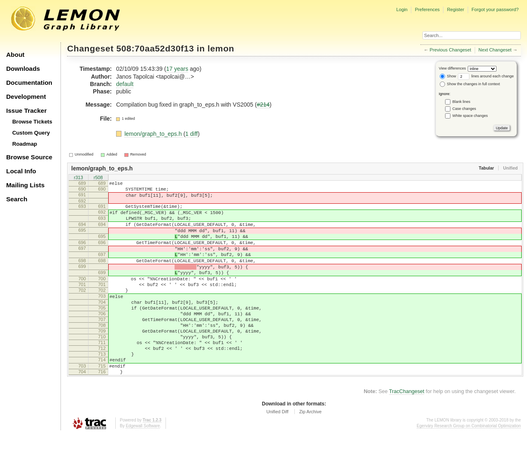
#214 (263, 104)
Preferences (427, 9)
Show (448, 76)
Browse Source (29, 157)
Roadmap (24, 144)
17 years (177, 68)
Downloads (23, 68)
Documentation (29, 82)
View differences (452, 68)
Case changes (464, 109)
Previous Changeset (450, 49)
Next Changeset (494, 49)
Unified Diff (277, 452)
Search (16, 199)
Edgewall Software (143, 466)
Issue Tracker (26, 110)
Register (455, 9)
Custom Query (31, 133)
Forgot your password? (494, 9)
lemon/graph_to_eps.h (153, 133)
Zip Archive (310, 452)
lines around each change (486, 76)
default (124, 84)
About (15, 54)
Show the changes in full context (470, 84)
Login (401, 9)
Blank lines (461, 102)
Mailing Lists (25, 185)
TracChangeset (406, 432)
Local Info (21, 171)
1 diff (191, 133)
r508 (98, 177)
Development (26, 96)
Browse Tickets (32, 122)
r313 (78, 177)
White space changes (470, 116)
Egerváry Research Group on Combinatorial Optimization (469, 466)
